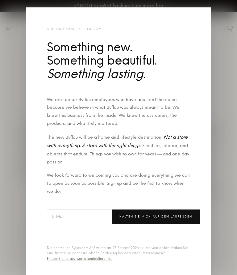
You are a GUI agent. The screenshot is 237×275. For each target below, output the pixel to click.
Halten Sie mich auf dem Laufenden (155, 216)
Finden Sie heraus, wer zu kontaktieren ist (79, 259)
